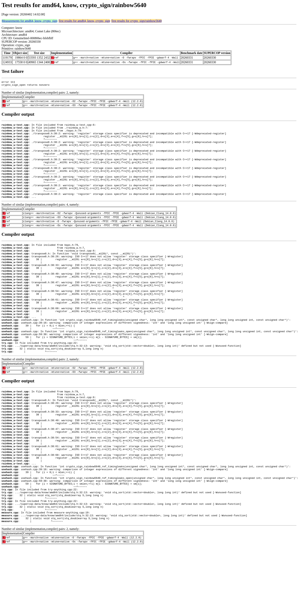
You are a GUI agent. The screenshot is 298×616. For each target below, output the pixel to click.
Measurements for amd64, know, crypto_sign (29, 20)
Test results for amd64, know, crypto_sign (84, 20)
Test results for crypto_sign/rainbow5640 (136, 20)
